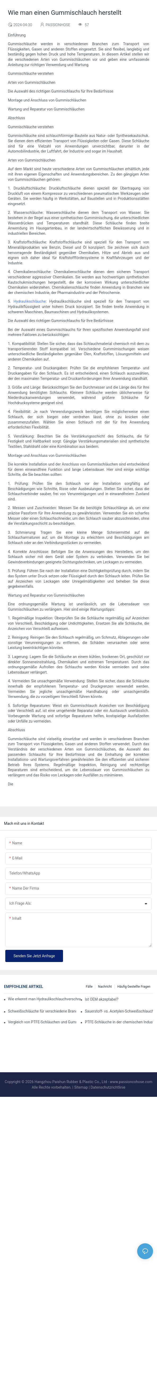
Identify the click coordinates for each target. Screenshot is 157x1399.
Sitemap (81, 1087)
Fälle (89, 986)
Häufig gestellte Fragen (133, 986)
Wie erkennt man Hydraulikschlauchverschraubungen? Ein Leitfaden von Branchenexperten (44, 999)
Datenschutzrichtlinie (108, 1087)
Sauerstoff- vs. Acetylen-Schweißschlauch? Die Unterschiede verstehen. (119, 1011)
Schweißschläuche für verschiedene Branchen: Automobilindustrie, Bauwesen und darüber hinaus (42, 1011)
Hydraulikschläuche (30, 301)
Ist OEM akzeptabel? (101, 999)
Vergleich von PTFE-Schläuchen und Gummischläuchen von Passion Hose (42, 1022)
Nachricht (105, 986)
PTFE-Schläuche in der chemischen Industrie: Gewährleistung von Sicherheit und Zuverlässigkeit (119, 1022)
